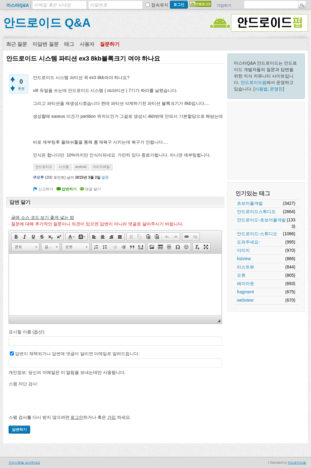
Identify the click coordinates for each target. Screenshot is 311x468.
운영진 (276, 88)
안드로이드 (43, 167)
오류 (241, 275)
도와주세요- (248, 242)
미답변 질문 (45, 44)
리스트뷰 (245, 266)
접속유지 (159, 5)
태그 (69, 44)
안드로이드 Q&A (47, 22)
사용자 (87, 44)
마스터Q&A (17, 5)
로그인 (76, 417)
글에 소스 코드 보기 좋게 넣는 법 (42, 217)
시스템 (64, 167)
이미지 (243, 250)
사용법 (261, 88)
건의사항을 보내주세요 (24, 462)
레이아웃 (245, 283)
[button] (16, 237)
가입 (111, 417)
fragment (245, 291)
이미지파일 (101, 167)
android (81, 167)
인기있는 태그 (252, 193)
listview (244, 258)
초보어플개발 (250, 203)
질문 (105, 177)
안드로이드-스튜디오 (257, 233)
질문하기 (110, 44)
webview (245, 300)
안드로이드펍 (253, 82)
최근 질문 (16, 44)
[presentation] (55, 400)
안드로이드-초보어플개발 (261, 219)
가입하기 (224, 5)
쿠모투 (38, 177)
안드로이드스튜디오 (256, 211)
